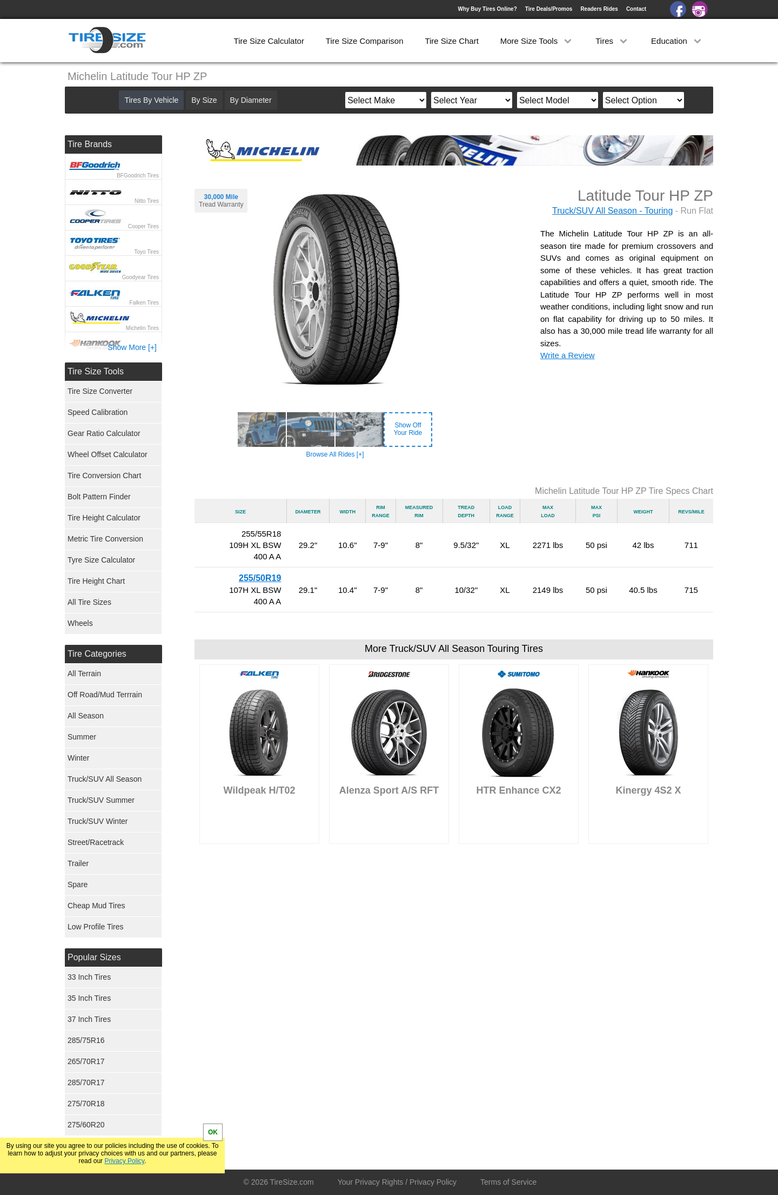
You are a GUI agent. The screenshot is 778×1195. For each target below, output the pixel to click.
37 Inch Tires (89, 1019)
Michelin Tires (142, 328)
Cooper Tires (143, 226)
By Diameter (251, 100)
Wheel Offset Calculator (107, 454)
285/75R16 (86, 1040)
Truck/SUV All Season (105, 779)
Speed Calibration (98, 412)
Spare (78, 884)
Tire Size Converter (100, 391)
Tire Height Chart (96, 581)
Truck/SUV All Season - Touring (612, 210)
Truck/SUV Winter (98, 821)
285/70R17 (86, 1082)
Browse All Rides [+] (335, 454)
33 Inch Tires (89, 977)
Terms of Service (508, 1182)
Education (677, 40)
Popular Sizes (94, 957)
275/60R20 (86, 1124)
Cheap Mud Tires (96, 905)
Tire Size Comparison (365, 40)
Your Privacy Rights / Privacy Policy (397, 1182)
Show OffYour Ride (408, 429)
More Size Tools (537, 40)
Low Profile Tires (95, 926)
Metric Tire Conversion (105, 538)
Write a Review (567, 355)
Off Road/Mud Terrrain (105, 694)
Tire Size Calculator (269, 40)
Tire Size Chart (451, 40)
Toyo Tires (146, 252)
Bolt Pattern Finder (99, 496)
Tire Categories (97, 653)
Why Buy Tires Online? (487, 9)
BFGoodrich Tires (138, 176)
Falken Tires (144, 303)
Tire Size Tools (96, 371)
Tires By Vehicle (151, 100)
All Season (86, 715)
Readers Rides (599, 9)
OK (213, 1132)
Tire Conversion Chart (104, 475)
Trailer (78, 863)
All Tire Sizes (89, 602)
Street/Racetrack (96, 842)
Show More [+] (132, 347)
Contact (636, 9)
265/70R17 (86, 1061)
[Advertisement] (453, 957)
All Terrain (84, 673)
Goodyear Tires (140, 277)
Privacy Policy (124, 1161)
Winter (78, 758)
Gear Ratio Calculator (104, 433)
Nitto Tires (147, 201)
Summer (82, 736)
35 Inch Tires (89, 998)
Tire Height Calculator (104, 517)
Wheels (80, 623)
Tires (612, 40)
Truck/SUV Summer (101, 800)
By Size (204, 100)
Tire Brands (90, 144)
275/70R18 (86, 1103)
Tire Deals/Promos (549, 9)
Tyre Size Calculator (101, 560)
